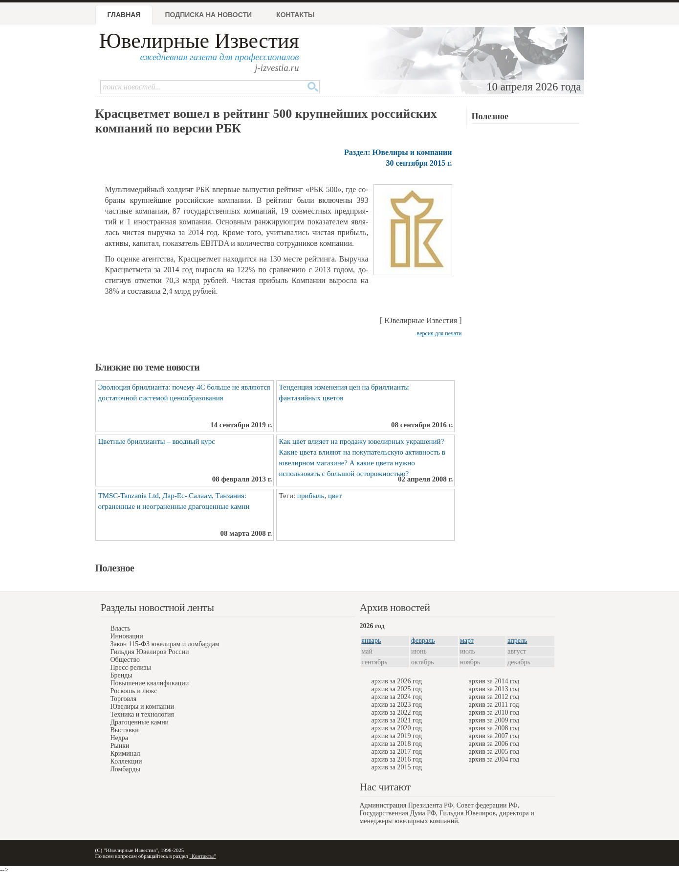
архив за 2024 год (397, 696)
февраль (423, 640)
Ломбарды (125, 769)
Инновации (126, 636)
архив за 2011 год (494, 704)
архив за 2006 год (494, 743)
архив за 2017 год (397, 751)
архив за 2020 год (397, 728)
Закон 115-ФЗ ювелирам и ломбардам (164, 644)
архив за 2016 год (397, 759)
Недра (119, 738)
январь (371, 640)
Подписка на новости (208, 15)
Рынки (120, 745)
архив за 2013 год (494, 689)
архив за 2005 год (494, 751)
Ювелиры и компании (142, 706)
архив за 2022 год (397, 712)
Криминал (125, 753)
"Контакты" (202, 856)
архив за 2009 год (494, 720)
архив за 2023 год (397, 704)
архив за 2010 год (494, 712)
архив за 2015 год (397, 767)
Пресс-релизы (130, 667)
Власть (120, 628)
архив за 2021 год (397, 720)
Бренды (121, 675)
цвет (335, 496)
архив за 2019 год (397, 736)
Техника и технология (142, 714)
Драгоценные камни (139, 722)
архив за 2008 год (494, 728)
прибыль (311, 496)
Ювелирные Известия (199, 41)
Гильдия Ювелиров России (149, 652)
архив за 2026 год (397, 681)
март (467, 640)
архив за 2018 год (397, 743)
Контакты (295, 15)
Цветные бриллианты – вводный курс (156, 441)
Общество (125, 659)
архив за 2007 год (494, 736)
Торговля (123, 698)
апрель (517, 640)
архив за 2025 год (397, 689)
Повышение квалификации (149, 683)
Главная (124, 15)
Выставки (124, 730)
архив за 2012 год (494, 696)
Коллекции (126, 761)
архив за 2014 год (494, 681)
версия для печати (439, 333)
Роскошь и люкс (133, 691)
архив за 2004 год (494, 759)
